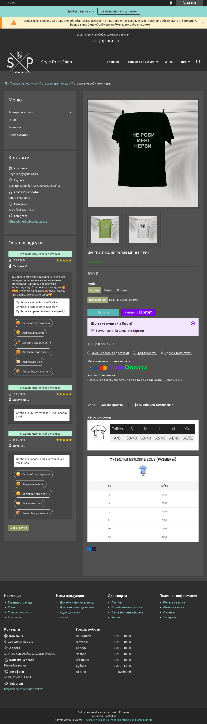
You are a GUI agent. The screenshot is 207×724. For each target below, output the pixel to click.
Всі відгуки (19, 527)
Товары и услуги (20, 112)
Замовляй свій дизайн (119, 11)
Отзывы (14, 127)
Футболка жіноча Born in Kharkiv (37, 302)
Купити (103, 312)
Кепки (116, 617)
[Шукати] (197, 62)
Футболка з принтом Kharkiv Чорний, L (41, 311)
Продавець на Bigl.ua (103, 716)
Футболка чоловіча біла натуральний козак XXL (40, 460)
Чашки (64, 617)
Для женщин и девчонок (77, 607)
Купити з (138, 312)
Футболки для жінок (53, 83)
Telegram (169, 617)
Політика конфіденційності (135, 720)
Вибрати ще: (113, 299)
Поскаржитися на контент (100, 720)
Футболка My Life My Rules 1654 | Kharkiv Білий (41, 414)
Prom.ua (124, 712)
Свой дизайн (18, 135)
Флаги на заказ (173, 607)
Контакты (15, 617)
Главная (113, 61)
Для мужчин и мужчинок (77, 602)
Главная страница (20, 602)
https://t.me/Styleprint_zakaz (27, 221)
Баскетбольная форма (127, 612)
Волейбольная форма (127, 607)
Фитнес (117, 602)
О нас (169, 61)
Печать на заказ (174, 602)
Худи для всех (70, 612)
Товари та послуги (140, 61)
